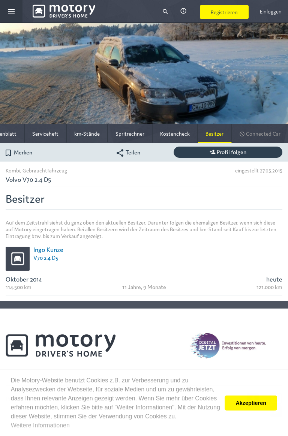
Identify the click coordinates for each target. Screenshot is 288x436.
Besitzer (215, 133)
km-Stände (87, 133)
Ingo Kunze (48, 249)
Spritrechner (130, 133)
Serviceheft (45, 133)
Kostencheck (175, 133)
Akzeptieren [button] (251, 403)
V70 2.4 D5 (45, 257)
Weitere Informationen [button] (40, 425)
